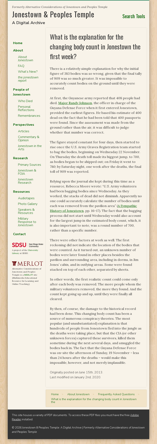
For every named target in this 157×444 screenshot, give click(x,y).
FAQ (21, 66)
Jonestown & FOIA (27, 172)
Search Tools (133, 16)
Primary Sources (29, 164)
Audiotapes (26, 198)
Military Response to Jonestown (27, 221)
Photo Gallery (27, 204)
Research (20, 158)
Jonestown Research (25, 181)
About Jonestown (25, 58)
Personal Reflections (26, 108)
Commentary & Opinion (28, 138)
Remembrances (29, 116)
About (18, 50)
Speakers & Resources (26, 211)
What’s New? (27, 71)
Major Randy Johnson (75, 103)
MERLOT (28, 275)
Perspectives (23, 124)
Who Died (25, 101)
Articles (23, 131)
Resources (21, 191)
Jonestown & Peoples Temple (53, 14)
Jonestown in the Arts (30, 147)
